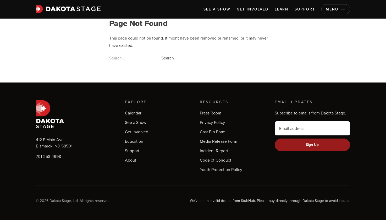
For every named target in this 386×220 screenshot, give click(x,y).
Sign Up (312, 144)
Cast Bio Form (212, 132)
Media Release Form (218, 141)
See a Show (216, 9)
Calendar (133, 113)
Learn (282, 9)
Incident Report (214, 150)
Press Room (210, 113)
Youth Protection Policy (221, 169)
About (130, 160)
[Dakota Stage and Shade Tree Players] (69, 9)
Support (305, 9)
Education (134, 141)
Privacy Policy (212, 122)
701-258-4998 (48, 156)
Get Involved (252, 9)
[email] (312, 128)
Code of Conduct (215, 160)
